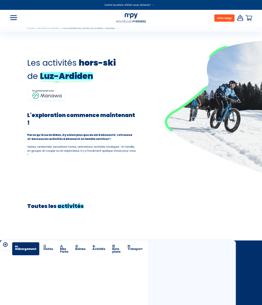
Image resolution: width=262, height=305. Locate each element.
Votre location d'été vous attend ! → (129, 5)
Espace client (240, 18)
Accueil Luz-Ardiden (49, 28)
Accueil (31, 28)
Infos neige (224, 18)
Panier (249, 18)
